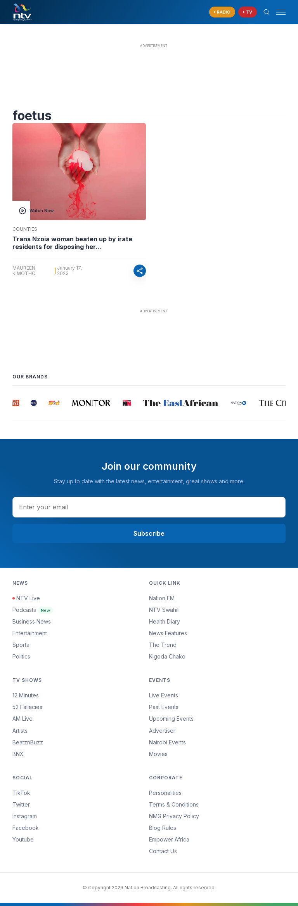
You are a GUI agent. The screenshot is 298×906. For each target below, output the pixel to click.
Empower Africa (169, 839)
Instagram (24, 816)
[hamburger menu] (281, 12)
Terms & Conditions (174, 804)
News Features (168, 633)
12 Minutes (25, 695)
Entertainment (29, 633)
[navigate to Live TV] (247, 12)
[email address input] (149, 507)
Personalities (165, 792)
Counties (24, 229)
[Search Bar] (266, 12)
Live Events (163, 695)
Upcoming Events (171, 718)
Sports (20, 644)
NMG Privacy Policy (174, 816)
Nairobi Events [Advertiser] (167, 742)
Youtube (23, 839)
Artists (20, 730)
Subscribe (149, 533)
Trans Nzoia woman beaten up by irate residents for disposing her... (72, 243)
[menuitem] (217, 742)
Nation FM (162, 598)
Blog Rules (162, 827)
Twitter (21, 804)
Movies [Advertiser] (158, 754)
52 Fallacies (27, 707)
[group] (16, 403)
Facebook (25, 827)
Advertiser (162, 730)
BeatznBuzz (27, 742)
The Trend (163, 644)
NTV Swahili (164, 609)
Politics (21, 656)
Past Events (163, 707)
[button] (278, 12)
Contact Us (163, 851)
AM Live (22, 718)
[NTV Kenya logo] (22, 12)
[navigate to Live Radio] (222, 12)
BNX (18, 754)
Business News (31, 621)
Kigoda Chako (167, 656)
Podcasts (32, 609)
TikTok (21, 792)
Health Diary (164, 621)
